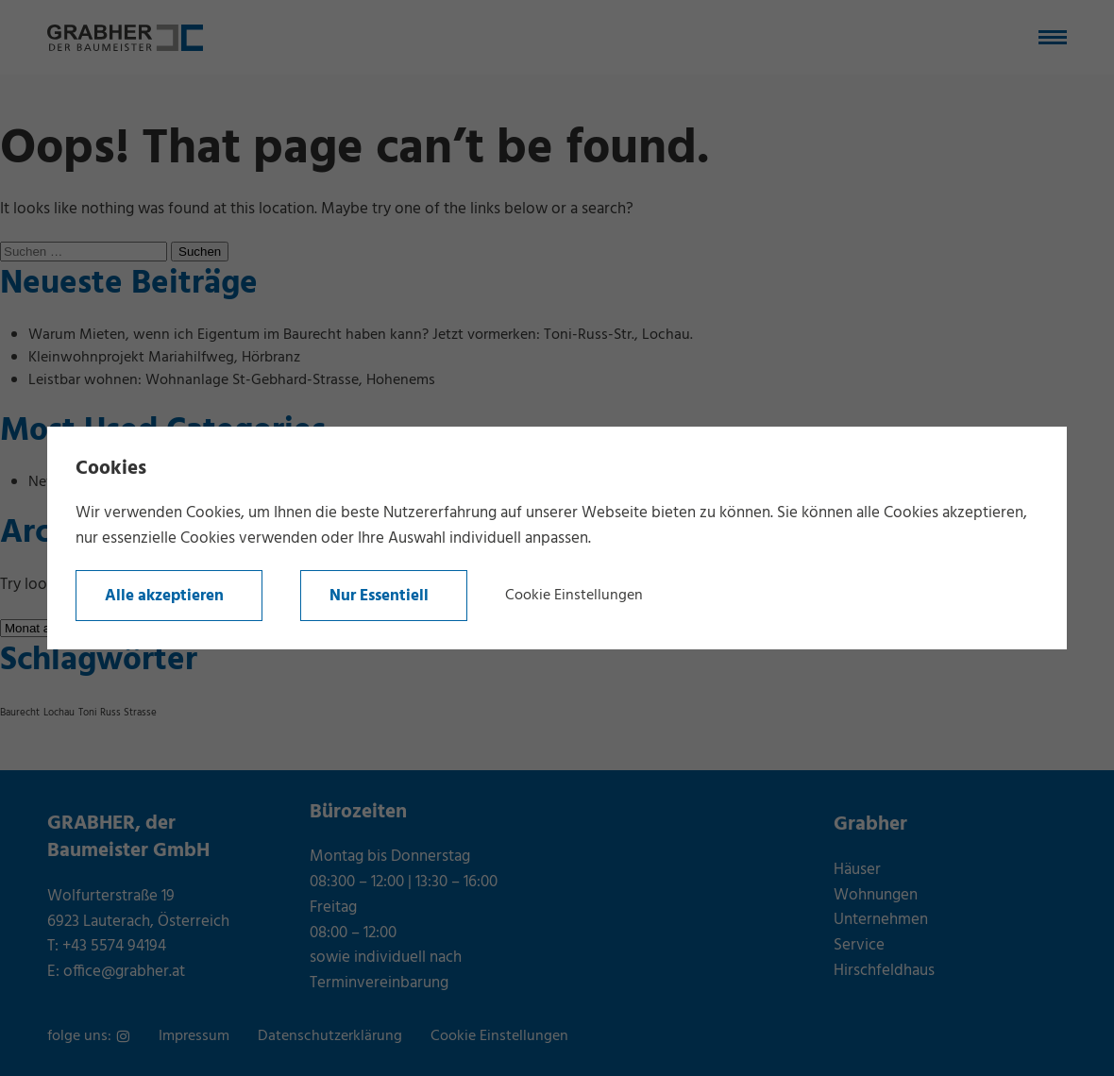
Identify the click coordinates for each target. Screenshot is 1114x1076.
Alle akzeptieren (164, 596)
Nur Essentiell (379, 596)
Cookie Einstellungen (574, 595)
